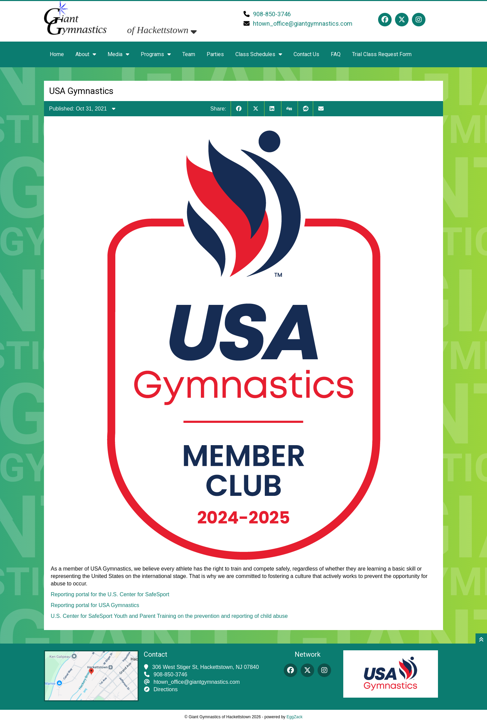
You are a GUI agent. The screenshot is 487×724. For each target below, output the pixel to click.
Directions (166, 689)
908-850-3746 (272, 14)
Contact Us (306, 54)
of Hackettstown (162, 30)
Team (188, 54)
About (85, 54)
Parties (215, 54)
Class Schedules (258, 54)
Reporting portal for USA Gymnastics (95, 605)
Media (118, 54)
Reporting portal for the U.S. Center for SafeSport (110, 594)
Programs (156, 54)
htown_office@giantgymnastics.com (302, 23)
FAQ (336, 54)
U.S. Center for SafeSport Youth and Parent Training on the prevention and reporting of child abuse (169, 616)
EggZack (294, 717)
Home (57, 54)
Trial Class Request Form (382, 54)
